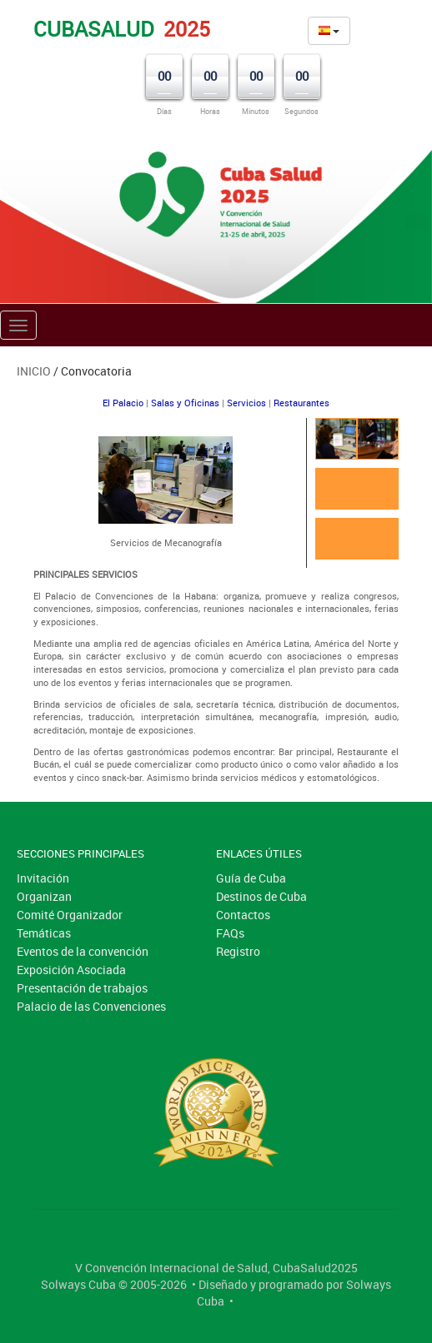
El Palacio (123, 402)
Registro (238, 951)
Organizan (44, 896)
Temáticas (44, 933)
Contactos (243, 915)
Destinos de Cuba (261, 896)
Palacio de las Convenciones (91, 1006)
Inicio (34, 371)
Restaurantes (301, 402)
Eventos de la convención (82, 951)
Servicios (246, 402)
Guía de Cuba (251, 878)
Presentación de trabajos (82, 988)
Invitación (43, 878)
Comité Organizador (70, 915)
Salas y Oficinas (185, 402)
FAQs (230, 933)
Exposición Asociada (71, 969)
